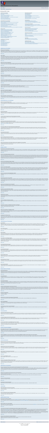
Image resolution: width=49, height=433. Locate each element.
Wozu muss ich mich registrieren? (4, 13)
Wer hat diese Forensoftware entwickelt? (29, 41)
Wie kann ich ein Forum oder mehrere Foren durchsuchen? (31, 28)
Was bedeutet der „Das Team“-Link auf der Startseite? (31, 18)
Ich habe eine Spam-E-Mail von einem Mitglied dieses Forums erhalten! (33, 22)
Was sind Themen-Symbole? (4, 45)
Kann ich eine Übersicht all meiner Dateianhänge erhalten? (31, 39)
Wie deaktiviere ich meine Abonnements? (29, 36)
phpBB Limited (2, 123)
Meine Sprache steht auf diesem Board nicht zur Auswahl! (7, 24)
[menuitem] (1, 7)
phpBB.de (7, 123)
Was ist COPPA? (2, 14)
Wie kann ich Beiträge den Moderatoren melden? (6, 35)
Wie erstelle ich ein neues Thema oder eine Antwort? (6, 29)
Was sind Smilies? (3, 41)
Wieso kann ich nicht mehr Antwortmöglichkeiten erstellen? (7, 32)
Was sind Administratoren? (28, 13)
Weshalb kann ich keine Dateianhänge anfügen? (6, 34)
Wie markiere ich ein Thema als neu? (5, 37)
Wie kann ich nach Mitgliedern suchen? (29, 30)
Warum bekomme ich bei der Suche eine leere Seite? (31, 29)
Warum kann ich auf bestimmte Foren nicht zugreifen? (7, 33)
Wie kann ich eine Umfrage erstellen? (5, 31)
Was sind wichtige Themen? (4, 44)
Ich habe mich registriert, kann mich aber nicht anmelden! (7, 15)
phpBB (22, 423)
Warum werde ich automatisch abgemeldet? (5, 18)
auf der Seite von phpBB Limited (24, 400)
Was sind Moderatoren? (27, 14)
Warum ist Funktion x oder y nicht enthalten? (30, 42)
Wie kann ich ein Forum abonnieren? (29, 35)
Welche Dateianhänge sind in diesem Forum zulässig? (31, 38)
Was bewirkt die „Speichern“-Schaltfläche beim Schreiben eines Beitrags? (9, 36)
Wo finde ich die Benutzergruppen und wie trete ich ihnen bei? (32, 15)
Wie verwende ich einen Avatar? (4, 25)
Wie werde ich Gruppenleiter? (28, 16)
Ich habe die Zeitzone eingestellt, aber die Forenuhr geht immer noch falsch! (9, 23)
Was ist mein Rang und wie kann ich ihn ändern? (6, 26)
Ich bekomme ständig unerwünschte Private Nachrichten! (31, 21)
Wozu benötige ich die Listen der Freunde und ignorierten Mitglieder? (32, 24)
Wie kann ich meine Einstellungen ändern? (5, 21)
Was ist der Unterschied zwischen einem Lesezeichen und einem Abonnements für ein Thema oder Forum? (36, 33)
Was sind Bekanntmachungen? (4, 43)
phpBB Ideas (34, 404)
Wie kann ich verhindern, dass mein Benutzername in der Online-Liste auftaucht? (9, 22)
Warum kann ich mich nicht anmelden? (5, 16)
